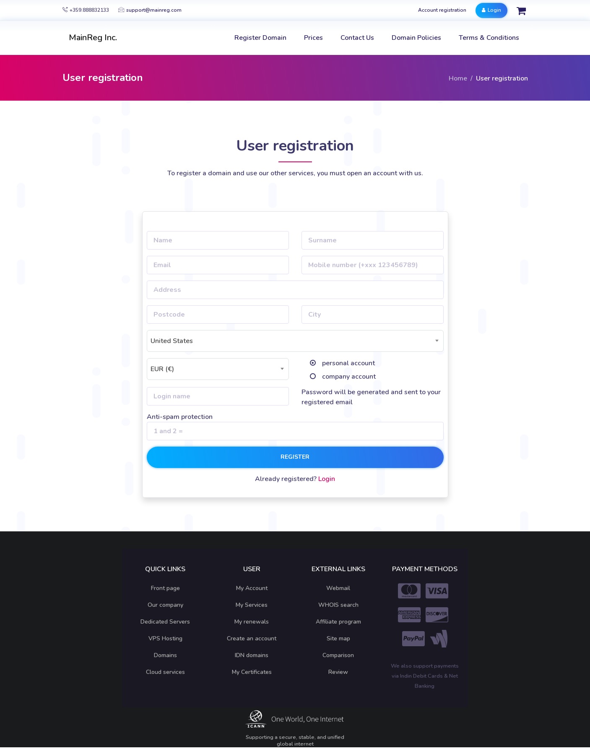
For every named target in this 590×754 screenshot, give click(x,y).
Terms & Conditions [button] (489, 37)
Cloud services (165, 672)
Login (491, 10)
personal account (348, 363)
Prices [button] (313, 37)
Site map (338, 638)
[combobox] (295, 340)
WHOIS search (338, 605)
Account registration (442, 10)
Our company (165, 605)
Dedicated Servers (165, 622)
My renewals (251, 622)
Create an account (251, 638)
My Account (252, 588)
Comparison (338, 655)
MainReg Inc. (93, 37)
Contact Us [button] (357, 37)
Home (458, 78)
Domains (165, 655)
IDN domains (251, 655)
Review (338, 672)
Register (295, 457)
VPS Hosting (165, 638)
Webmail (338, 588)
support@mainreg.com (150, 10)
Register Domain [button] (260, 37)
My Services (252, 605)
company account (349, 376)
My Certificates (252, 672)
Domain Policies (416, 37)
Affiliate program (338, 622)
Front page (165, 588)
